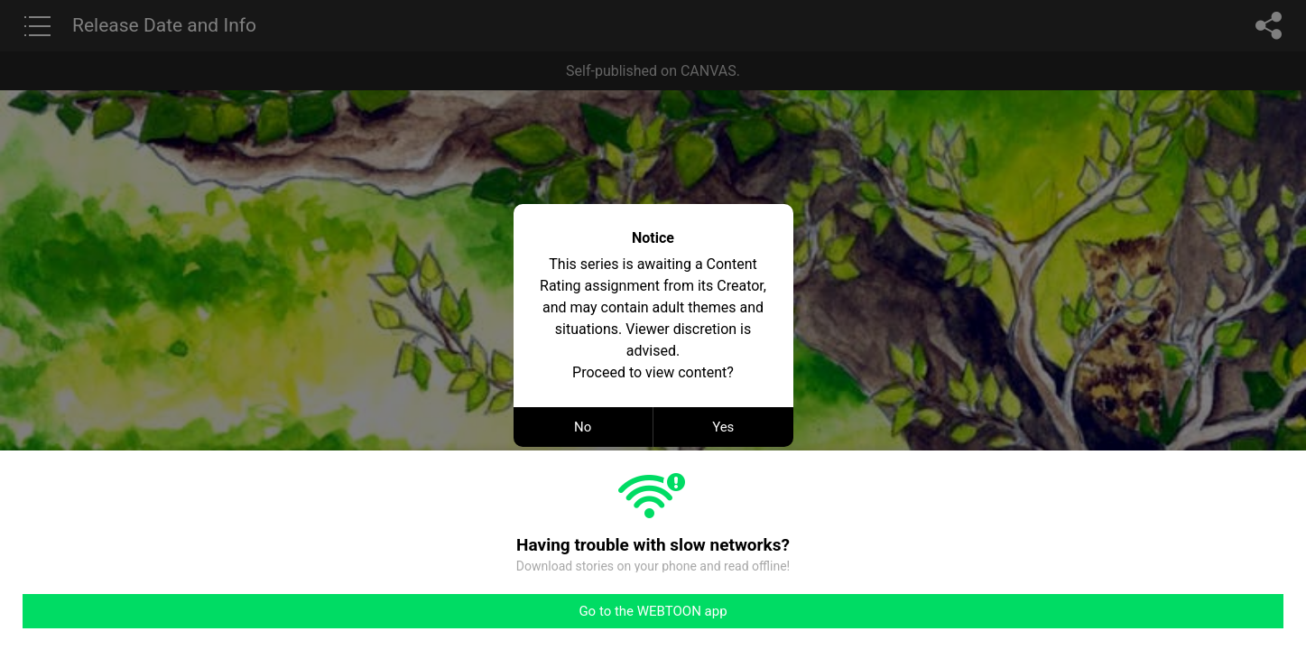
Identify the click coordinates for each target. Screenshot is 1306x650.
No (582, 427)
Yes (723, 427)
